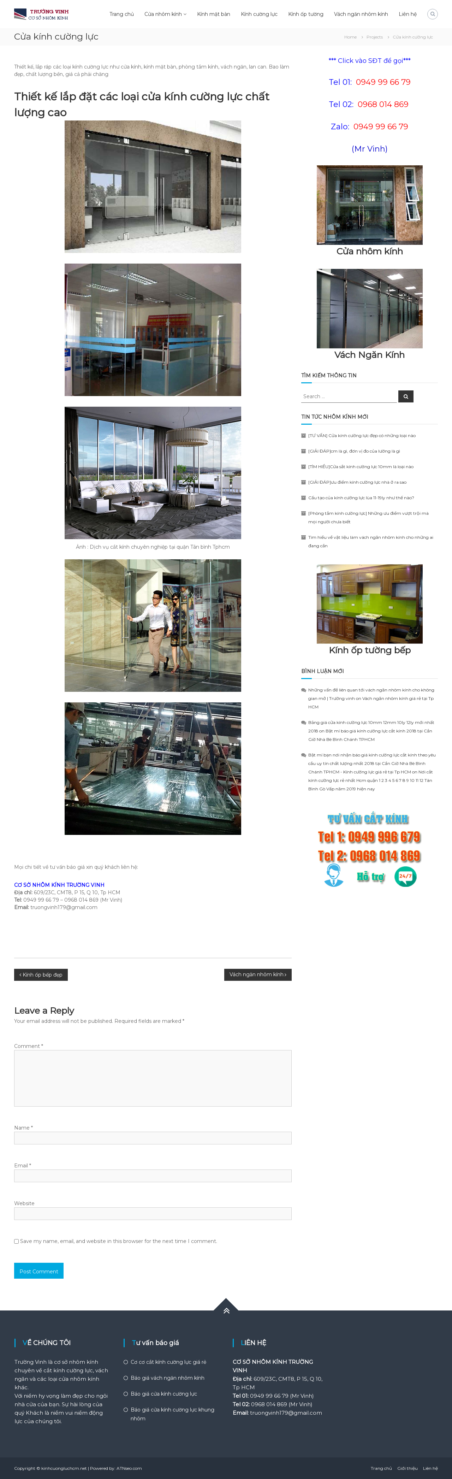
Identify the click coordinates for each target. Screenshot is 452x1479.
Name (23, 1128)
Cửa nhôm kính (163, 14)
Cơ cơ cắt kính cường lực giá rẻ (168, 1362)
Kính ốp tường (305, 14)
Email (22, 1165)
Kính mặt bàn (213, 14)
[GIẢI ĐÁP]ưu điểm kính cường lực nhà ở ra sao (357, 482)
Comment (28, 1046)
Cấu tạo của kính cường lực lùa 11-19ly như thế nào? (361, 497)
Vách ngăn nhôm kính (361, 14)
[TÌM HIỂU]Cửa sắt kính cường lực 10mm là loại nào (361, 466)
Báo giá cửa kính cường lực (164, 1394)
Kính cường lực (259, 14)
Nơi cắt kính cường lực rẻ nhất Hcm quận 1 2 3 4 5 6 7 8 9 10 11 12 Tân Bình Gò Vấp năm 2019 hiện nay (370, 780)
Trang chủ (121, 14)
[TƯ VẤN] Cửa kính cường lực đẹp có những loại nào (362, 435)
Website (24, 1203)
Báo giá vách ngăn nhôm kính (167, 1378)
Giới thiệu (407, 1468)
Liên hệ (408, 14)
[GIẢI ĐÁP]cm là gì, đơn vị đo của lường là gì (354, 451)
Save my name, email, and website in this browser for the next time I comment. (118, 1241)
